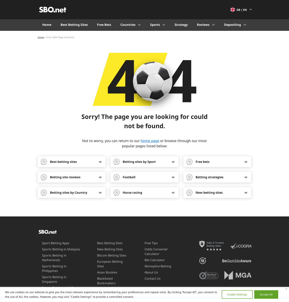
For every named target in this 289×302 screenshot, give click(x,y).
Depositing (232, 25)
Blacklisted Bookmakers (100, 276)
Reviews (203, 25)
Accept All (266, 294)
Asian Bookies (101, 267)
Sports (155, 25)
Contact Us (146, 278)
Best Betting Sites (74, 25)
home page (150, 140)
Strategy (181, 25)
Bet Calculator (148, 260)
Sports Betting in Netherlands (47, 257)
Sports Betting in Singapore (55, 272)
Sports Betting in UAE (51, 278)
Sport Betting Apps (49, 243)
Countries (127, 25)
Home (46, 25)
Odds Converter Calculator (150, 251)
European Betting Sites (108, 261)
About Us (145, 272)
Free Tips (144, 243)
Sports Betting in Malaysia (54, 249)
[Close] (286, 289)
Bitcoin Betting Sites (105, 255)
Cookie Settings (237, 294)
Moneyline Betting (151, 266)
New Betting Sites (104, 249)
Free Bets (104, 25)
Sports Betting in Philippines (56, 266)
